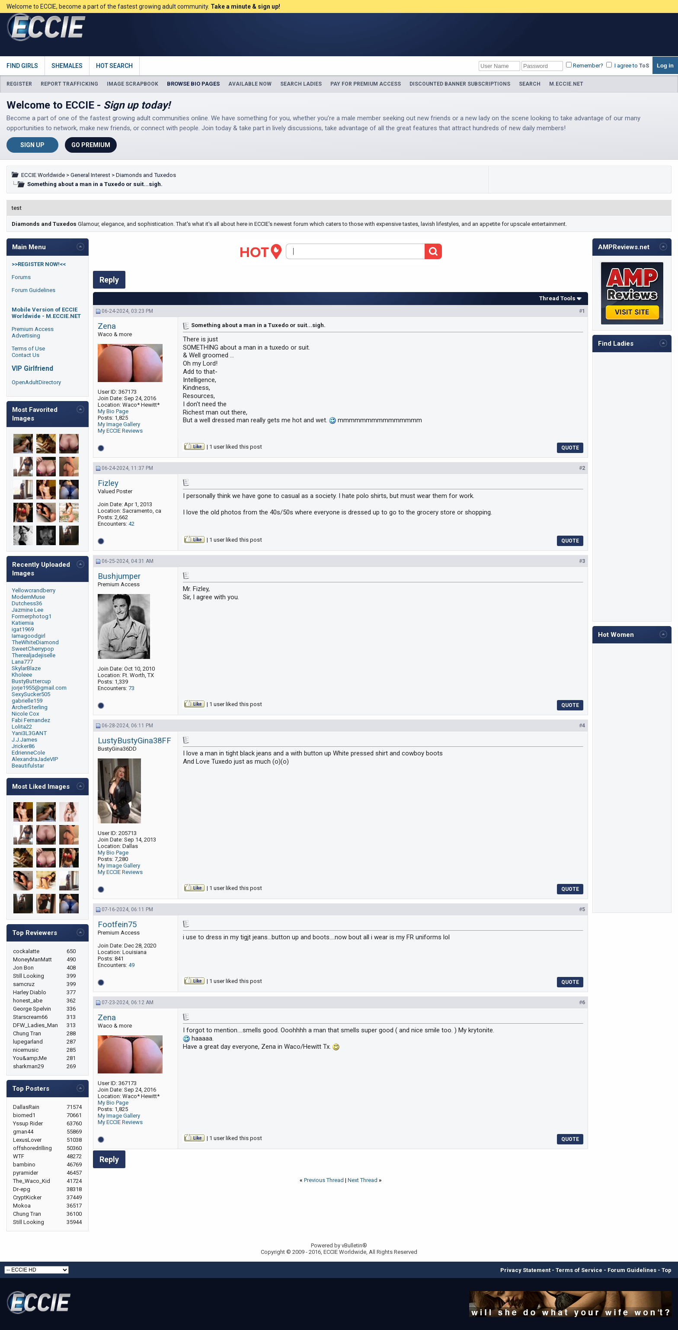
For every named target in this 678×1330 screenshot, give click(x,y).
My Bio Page (113, 411)
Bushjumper (119, 576)
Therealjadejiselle (33, 655)
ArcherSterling (30, 707)
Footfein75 (117, 924)
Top (667, 1270)
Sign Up (32, 144)
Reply (109, 279)
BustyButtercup (31, 681)
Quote (570, 448)
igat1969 (23, 629)
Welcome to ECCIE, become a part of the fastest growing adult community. (143, 6)
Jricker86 (23, 746)
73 (131, 688)
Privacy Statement (525, 1270)
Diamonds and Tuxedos (146, 175)
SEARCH (529, 84)
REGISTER (19, 84)
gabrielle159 (27, 700)
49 (131, 965)
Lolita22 (22, 726)
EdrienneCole (28, 752)
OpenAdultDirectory (36, 382)
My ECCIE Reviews (120, 430)
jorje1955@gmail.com (39, 687)
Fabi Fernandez (31, 720)
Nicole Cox (25, 713)
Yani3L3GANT (29, 733)
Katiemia (23, 623)
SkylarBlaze (26, 668)
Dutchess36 (27, 603)
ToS (644, 66)
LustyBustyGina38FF (134, 740)
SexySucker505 (31, 694)
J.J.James (24, 739)
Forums (21, 277)
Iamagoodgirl (28, 636)
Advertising (26, 335)
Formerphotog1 (31, 616)
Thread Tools (557, 298)
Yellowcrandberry (33, 590)
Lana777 (22, 662)
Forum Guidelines (33, 290)
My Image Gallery (119, 424)
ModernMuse (28, 597)
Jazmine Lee (27, 610)
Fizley (108, 483)
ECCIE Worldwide (43, 175)
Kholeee (22, 674)
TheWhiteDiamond (35, 642)
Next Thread (362, 1180)
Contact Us (25, 355)
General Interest (90, 175)
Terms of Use (28, 348)
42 (131, 523)
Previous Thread (324, 1180)
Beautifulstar (28, 765)
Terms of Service (579, 1270)
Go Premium (90, 144)
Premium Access (33, 329)
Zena (107, 326)
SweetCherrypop (33, 649)
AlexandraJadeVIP (35, 759)
